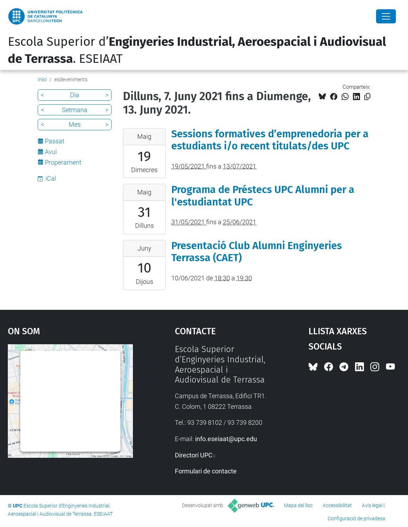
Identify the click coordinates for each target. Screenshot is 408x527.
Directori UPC (194, 455)
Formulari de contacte (206, 471)
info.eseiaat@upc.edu (226, 439)
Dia (74, 95)
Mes (75, 124)
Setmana (74, 110)
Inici (42, 79)
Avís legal (372, 505)
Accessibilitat (337, 505)
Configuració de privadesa (356, 518)
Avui (51, 151)
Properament (63, 162)
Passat (54, 141)
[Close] (386, 16)
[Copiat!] (367, 97)
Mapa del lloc (298, 505)
